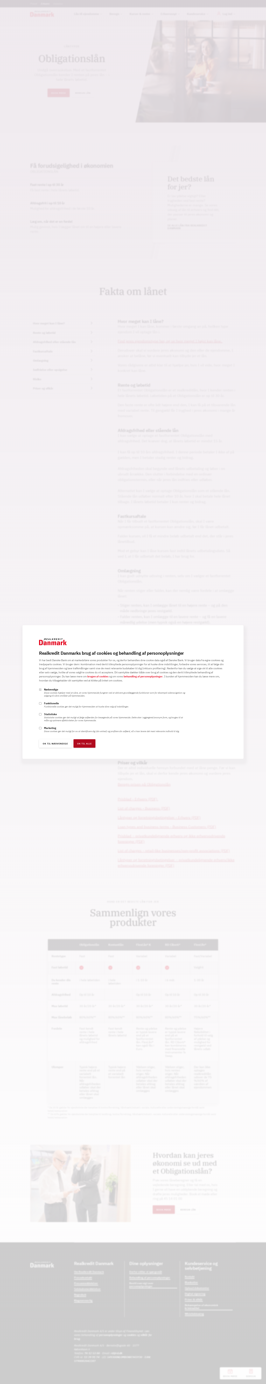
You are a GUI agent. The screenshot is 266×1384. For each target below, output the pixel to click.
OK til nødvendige (55, 743)
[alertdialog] (133, 692)
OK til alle (84, 743)
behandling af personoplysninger (143, 676)
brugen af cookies (97, 676)
